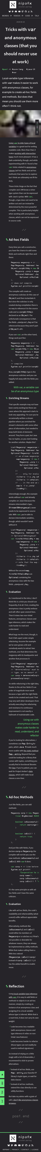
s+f (2, 1101)
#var (14, 72)
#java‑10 (30, 69)
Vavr (14, 768)
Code (27, 15)
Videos (17, 15)
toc (2, 1092)
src (2, 1083)
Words (5, 15)
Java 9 (22, 747)
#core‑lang (17, 69)
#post (5, 69)
